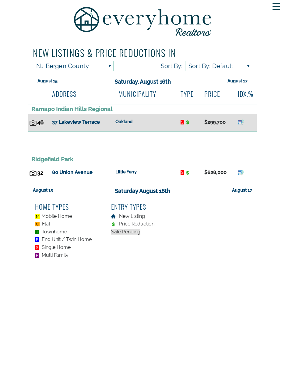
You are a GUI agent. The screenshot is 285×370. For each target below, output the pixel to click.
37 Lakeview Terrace (76, 122)
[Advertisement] (142, 143)
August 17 (237, 81)
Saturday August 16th (142, 191)
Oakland (123, 121)
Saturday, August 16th (142, 82)
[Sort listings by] (218, 66)
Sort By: (171, 66)
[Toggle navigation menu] (276, 6)
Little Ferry (126, 171)
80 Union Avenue (72, 172)
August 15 (47, 81)
